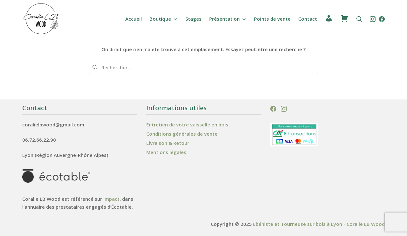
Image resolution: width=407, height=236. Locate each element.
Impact (111, 199)
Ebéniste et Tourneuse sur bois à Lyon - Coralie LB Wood (319, 224)
